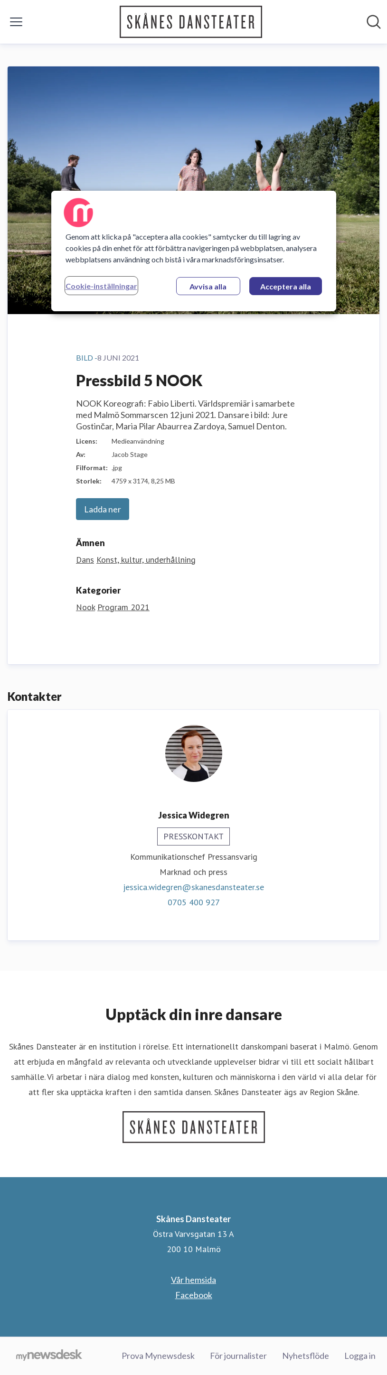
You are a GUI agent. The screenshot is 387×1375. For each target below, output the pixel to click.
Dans (85, 559)
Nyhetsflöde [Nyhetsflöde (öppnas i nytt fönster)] (305, 1355)
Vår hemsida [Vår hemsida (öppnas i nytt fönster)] (193, 1279)
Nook (85, 607)
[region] (193, 251)
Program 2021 (123, 607)
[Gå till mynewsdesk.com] (49, 1356)
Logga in (360, 1355)
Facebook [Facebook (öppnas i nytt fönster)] (193, 1295)
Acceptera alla (285, 286)
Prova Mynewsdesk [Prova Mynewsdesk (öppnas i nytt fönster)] (158, 1355)
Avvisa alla (208, 286)
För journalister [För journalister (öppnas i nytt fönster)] (238, 1355)
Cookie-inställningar (101, 285)
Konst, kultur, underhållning (146, 559)
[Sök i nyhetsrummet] (373, 21)
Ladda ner (102, 509)
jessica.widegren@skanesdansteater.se (193, 887)
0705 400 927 (194, 902)
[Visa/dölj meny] (16, 22)
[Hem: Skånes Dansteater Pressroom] (191, 22)
